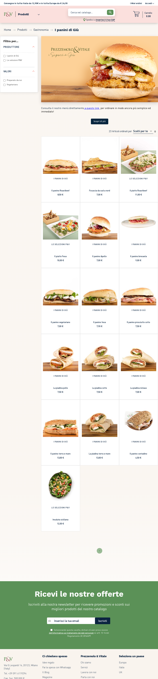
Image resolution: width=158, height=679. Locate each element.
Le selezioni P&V (14, 60)
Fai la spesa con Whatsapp (56, 628)
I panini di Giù (13, 56)
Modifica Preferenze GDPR (95, 657)
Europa (122, 623)
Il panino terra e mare (60, 453)
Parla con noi (88, 638)
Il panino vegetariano (60, 322)
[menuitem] (27, 13)
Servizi (84, 628)
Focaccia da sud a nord (99, 190)
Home (8, 29)
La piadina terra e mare (99, 453)
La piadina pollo (60, 388)
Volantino (47, 643)
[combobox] (91, 12)
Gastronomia (41, 29)
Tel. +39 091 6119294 (15, 634)
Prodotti (22, 29)
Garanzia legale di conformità (96, 647)
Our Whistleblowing (91, 662)
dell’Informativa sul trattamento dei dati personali (71, 594)
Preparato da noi (14, 80)
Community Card (51, 647)
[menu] (34, 13)
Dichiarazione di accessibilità (96, 667)
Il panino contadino (138, 453)
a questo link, (92, 108)
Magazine (47, 638)
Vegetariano (12, 84)
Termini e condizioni (91, 643)
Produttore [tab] (11, 46)
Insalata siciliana (60, 519)
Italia (121, 628)
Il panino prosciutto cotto (138, 322)
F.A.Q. (45, 652)
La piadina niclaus (138, 388)
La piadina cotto (99, 388)
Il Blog (45, 633)
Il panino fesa (99, 322)
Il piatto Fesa (60, 256)
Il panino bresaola (138, 256)
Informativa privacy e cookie (96, 652)
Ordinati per (126, 131)
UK (120, 633)
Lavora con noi (88, 633)
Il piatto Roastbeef (138, 190)
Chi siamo (86, 623)
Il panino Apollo (99, 256)
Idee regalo (48, 623)
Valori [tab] (7, 71)
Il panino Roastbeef (61, 190)
